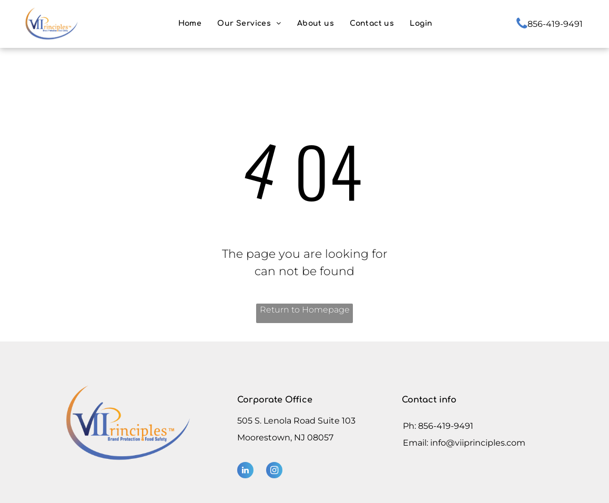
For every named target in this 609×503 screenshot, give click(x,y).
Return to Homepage (305, 310)
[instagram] (274, 471)
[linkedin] (245, 471)
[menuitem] (190, 23)
